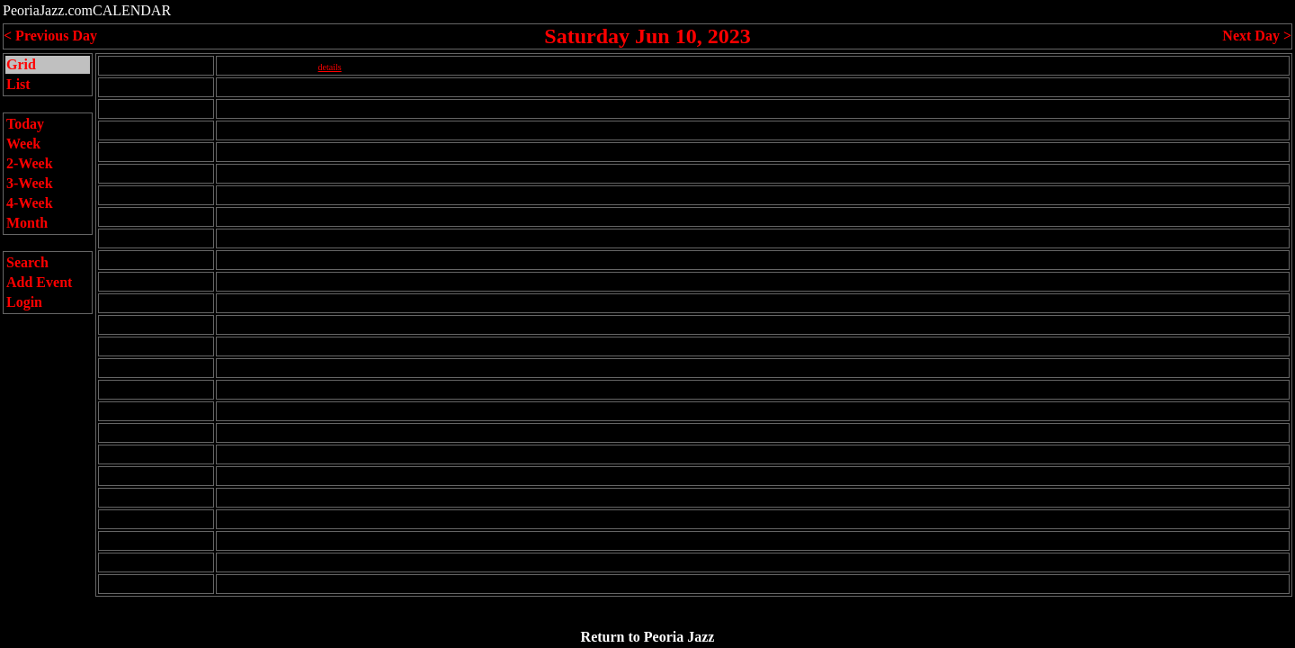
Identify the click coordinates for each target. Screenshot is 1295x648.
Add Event (39, 282)
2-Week (29, 163)
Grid (21, 64)
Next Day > (1256, 35)
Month (27, 222)
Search (27, 262)
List (18, 84)
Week (23, 143)
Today (25, 123)
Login (24, 302)
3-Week (29, 183)
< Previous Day (50, 35)
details (330, 67)
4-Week (29, 203)
